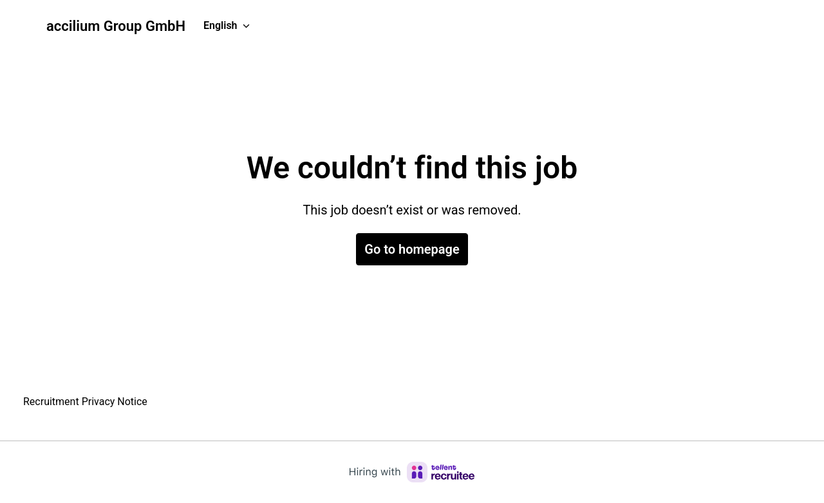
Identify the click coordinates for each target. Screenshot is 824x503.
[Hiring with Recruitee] (412, 472)
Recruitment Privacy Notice (85, 401)
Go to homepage (411, 249)
